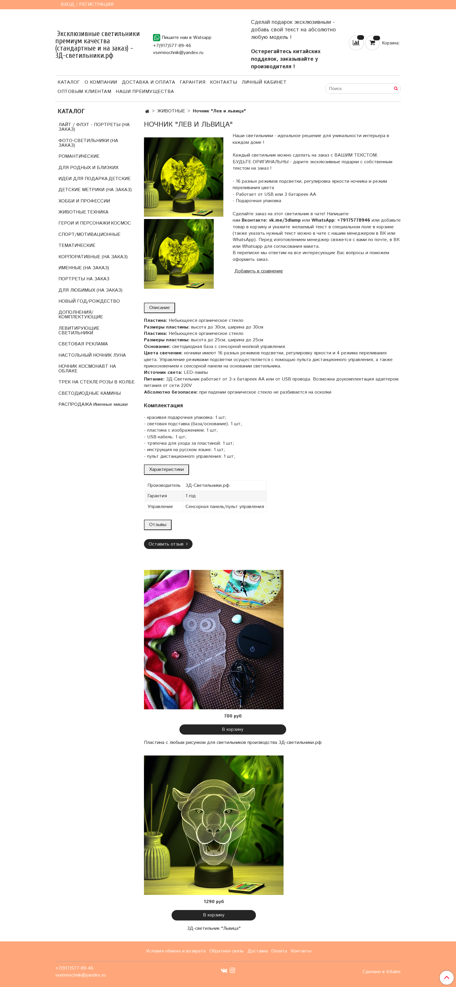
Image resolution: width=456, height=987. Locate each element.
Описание (159, 307)
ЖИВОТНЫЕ (171, 111)
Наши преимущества (145, 91)
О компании (101, 82)
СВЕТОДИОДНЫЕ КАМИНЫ (89, 393)
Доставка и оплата (148, 82)
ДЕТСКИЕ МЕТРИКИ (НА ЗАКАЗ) (95, 189)
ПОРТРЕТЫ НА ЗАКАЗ (83, 279)
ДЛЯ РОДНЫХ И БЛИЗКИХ (88, 167)
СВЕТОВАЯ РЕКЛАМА (83, 344)
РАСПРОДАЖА (75, 404)
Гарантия (192, 82)
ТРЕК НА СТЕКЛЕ (78, 382)
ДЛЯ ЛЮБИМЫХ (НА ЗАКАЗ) (90, 290)
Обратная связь (226, 951)
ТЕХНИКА (97, 212)
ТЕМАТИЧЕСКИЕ (76, 245)
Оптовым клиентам (84, 91)
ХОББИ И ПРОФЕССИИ (84, 201)
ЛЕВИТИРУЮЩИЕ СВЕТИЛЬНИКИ (78, 330)
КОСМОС (121, 223)
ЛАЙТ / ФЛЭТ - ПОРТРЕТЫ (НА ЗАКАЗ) (94, 127)
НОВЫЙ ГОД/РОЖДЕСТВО (89, 301)
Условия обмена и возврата (176, 951)
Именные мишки (110, 404)
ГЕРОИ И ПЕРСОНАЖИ (84, 223)
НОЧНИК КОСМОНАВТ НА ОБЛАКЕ (87, 368)
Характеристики (166, 469)
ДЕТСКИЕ (119, 178)
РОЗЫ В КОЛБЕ (117, 382)
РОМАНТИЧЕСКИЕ (78, 156)
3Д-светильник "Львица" (214, 928)
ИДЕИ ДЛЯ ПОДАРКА (83, 178)
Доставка (257, 951)
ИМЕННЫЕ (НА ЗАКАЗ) (83, 268)
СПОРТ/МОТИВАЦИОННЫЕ (89, 234)
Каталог (69, 82)
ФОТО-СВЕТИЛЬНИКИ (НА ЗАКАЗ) (88, 143)
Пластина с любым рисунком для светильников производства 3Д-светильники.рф (233, 742)
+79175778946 (353, 220)
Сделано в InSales (382, 972)
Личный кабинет (264, 82)
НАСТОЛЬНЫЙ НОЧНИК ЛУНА (92, 355)
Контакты (223, 82)
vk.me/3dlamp (285, 220)
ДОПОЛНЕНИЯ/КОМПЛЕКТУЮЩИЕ (80, 314)
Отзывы (157, 524)
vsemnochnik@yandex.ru (178, 52)
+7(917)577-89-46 (172, 45)
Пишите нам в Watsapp (182, 37)
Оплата (279, 951)
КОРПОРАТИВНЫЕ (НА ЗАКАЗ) (93, 257)
